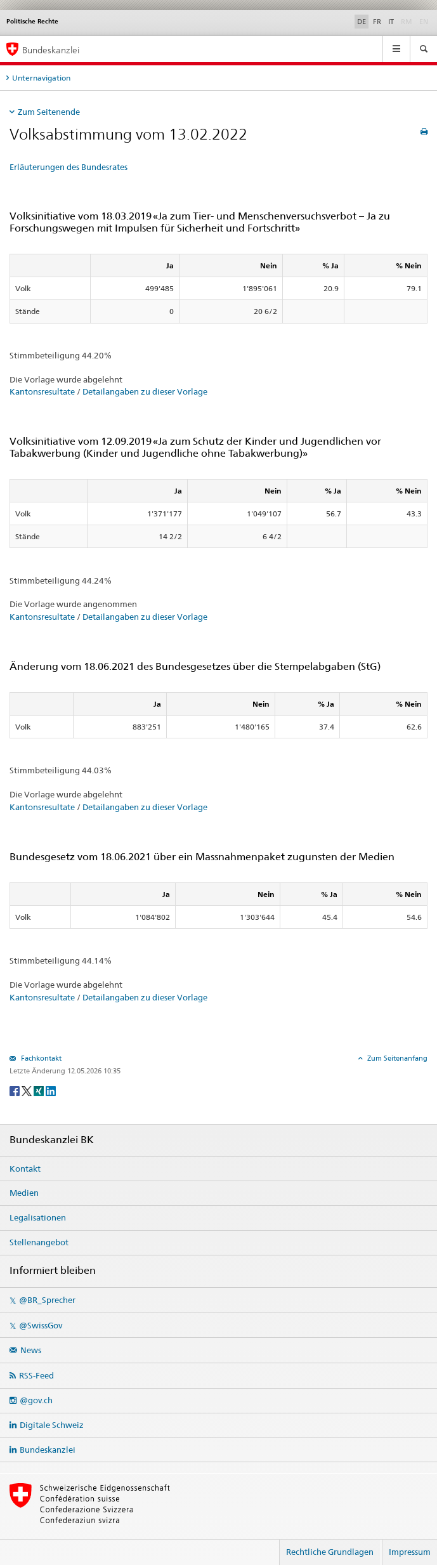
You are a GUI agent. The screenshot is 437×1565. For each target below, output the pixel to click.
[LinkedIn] (51, 1090)
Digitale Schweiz (52, 1425)
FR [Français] (377, 21)
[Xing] (40, 1090)
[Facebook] (16, 1090)
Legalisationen (38, 1217)
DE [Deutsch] (361, 21)
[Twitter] (28, 1090)
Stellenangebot (39, 1242)
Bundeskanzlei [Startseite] (50, 49)
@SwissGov (40, 1325)
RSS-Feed (36, 1375)
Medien (24, 1193)
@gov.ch (36, 1400)
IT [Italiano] (391, 21)
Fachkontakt (40, 1058)
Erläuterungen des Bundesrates (68, 167)
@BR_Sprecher (47, 1300)
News (30, 1350)
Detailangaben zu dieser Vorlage (144, 391)
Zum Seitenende (49, 112)
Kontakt (25, 1168)
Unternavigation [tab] (41, 77)
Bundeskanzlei (47, 1449)
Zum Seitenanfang (396, 1058)
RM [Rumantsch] (406, 21)
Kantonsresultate (42, 391)
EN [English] (423, 21)
